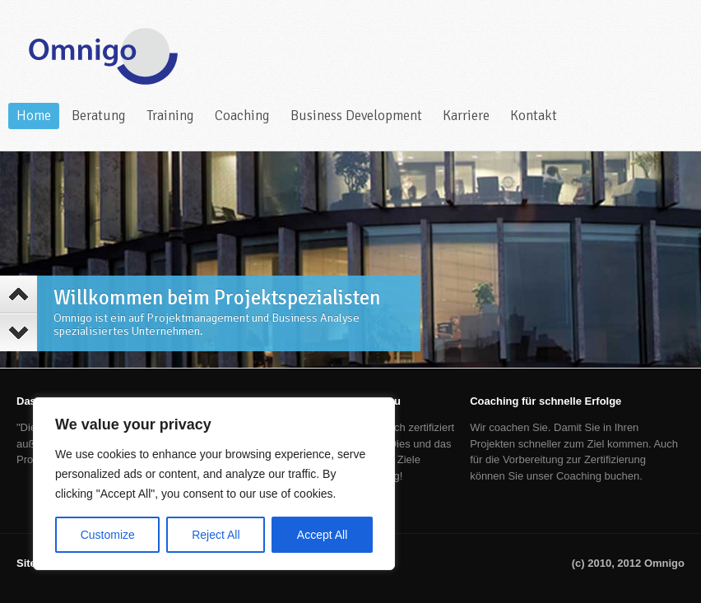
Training (170, 115)
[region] (214, 483)
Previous (18, 294)
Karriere (466, 115)
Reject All (215, 534)
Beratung (99, 115)
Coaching (242, 115)
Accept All (322, 534)
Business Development (356, 115)
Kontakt (533, 115)
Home (33, 115)
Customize (108, 534)
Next (18, 332)
